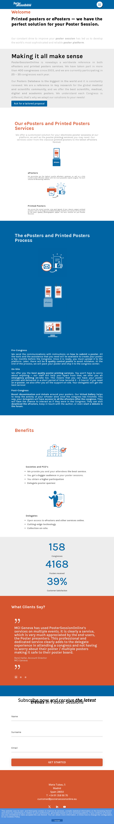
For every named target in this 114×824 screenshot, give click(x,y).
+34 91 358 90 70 (58, 795)
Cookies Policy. (13, 817)
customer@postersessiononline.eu (57, 799)
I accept (57, 820)
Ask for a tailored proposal (29, 103)
